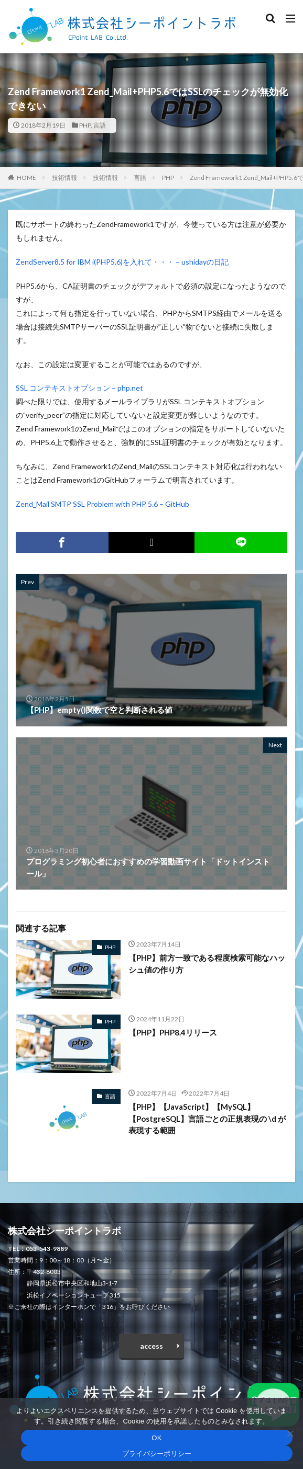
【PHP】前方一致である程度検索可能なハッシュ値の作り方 (206, 963)
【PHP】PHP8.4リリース (172, 1032)
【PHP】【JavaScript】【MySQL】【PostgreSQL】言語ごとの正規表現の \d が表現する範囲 (207, 1118)
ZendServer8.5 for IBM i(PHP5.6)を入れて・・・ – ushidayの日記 (122, 261)
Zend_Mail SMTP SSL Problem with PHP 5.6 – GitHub (102, 503)
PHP (85, 125)
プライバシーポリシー (157, 1453)
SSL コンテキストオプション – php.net (79, 387)
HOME (26, 177)
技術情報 (64, 177)
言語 (99, 125)
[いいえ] (290, 1433)
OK (156, 1438)
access (151, 1345)
